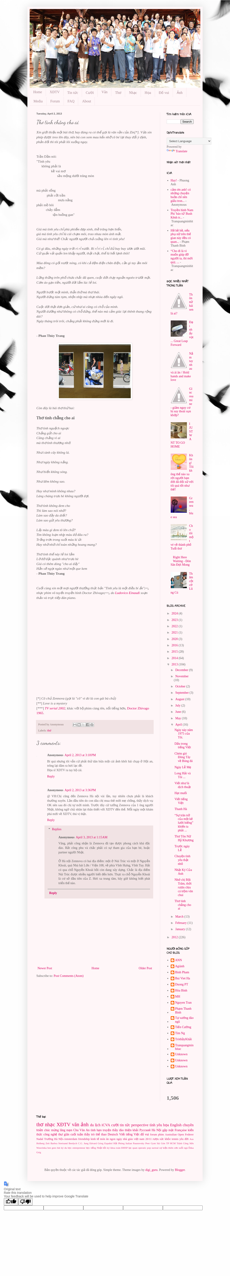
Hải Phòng (119, 1143)
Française (181, 1130)
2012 (175, 937)
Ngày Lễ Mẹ (183, 767)
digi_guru (151, 1170)
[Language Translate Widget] (189, 141)
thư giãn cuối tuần (70, 1134)
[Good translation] (11, 1201)
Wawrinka (41, 1147)
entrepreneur (79, 1147)
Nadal (39, 1139)
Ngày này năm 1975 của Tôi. (184, 733)
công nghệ (50, 1134)
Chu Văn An (81, 1130)
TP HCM (171, 1143)
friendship (84, 1139)
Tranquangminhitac (184, 1047)
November (181, 676)
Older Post (145, 968)
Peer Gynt (150, 1143)
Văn (105, 92)
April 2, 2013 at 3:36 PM (80, 790)
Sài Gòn (161, 1143)
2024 (175, 613)
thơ (49, 730)
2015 (175, 651)
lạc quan (132, 1147)
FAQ (71, 101)
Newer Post (45, 968)
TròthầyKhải (183, 1039)
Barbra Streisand (59, 1143)
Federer (189, 1134)
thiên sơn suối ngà (178, 1147)
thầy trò (89, 1134)
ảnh (84, 1124)
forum (153, 1134)
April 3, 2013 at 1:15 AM (92, 837)
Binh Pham (182, 972)
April (179, 724)
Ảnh (180, 93)
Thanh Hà (181, 809)
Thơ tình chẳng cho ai (183, 904)
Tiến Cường (183, 1027)
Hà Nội (156, 1130)
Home (37, 92)
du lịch (95, 1125)
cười (115, 1125)
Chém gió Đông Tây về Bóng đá (184, 757)
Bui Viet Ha (182, 978)
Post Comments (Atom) (69, 976)
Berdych (73, 1143)
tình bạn (96, 1130)
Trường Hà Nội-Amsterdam (60, 1139)
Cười (90, 93)
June (178, 711)
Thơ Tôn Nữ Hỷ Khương (184, 838)
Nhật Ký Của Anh (183, 871)
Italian (129, 1143)
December (182, 670)
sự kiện (163, 1147)
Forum (55, 101)
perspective (139, 1125)
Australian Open (174, 1134)
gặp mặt (168, 1130)
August (180, 699)
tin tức (125, 1125)
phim (161, 1134)
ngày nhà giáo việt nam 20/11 (134, 1139)
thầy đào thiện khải (125, 1130)
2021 (175, 632)
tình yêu (156, 1125)
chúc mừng (51, 1130)
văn (75, 1124)
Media (38, 101)
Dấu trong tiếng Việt (183, 745)
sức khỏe (165, 1139)
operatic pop (144, 1147)
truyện (107, 1130)
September (182, 692)
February (181, 923)
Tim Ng (180, 1033)
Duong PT (181, 984)
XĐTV (55, 92)
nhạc (50, 1124)
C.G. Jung (83, 1143)
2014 (175, 658)
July (178, 705)
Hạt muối (181, 793)
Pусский (144, 1130)
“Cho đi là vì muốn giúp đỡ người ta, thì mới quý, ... (182, 256)
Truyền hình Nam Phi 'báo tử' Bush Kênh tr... (182, 213)
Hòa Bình (181, 990)
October (180, 686)
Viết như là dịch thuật (183, 785)
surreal (155, 1147)
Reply (51, 776)
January (180, 929)
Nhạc (133, 93)
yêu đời (183, 1139)
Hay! (174, 180)
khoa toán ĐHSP (119, 1147)
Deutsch (113, 1134)
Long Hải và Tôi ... (183, 775)
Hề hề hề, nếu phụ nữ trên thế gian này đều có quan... (181, 236)
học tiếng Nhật (94, 1147)
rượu (156, 1139)
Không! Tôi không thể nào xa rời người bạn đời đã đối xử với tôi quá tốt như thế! (182, 472)
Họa (148, 93)
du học (68, 1147)
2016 (175, 645)
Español (108, 1143)
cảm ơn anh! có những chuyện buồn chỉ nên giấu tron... (181, 195)
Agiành (179, 966)
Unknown (181, 1054)
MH (177, 996)
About (86, 101)
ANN (178, 960)
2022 (175, 626)
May (178, 718)
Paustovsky (138, 1143)
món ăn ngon (107, 1139)
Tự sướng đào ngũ (184, 1019)
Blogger (180, 1170)
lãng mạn (66, 1130)
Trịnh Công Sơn (185, 1143)
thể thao (101, 1134)
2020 (175, 639)
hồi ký (106, 1147)
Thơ (118, 93)
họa (166, 1125)
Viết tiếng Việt (181, 801)
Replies (56, 829)
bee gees (51, 1147)
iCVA (106, 1125)
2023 (175, 620)
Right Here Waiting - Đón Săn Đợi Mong (181, 561)
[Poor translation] (25, 1201)
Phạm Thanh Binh (183, 1010)
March (179, 916)
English (175, 1125)
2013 (175, 664)
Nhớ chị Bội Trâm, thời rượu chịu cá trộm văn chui (184, 887)
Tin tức (72, 93)
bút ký (60, 1147)
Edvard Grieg (96, 1143)
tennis (175, 1139)
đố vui (144, 1134)
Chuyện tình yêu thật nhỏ (182, 859)
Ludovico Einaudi (127, 593)
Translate (177, 151)
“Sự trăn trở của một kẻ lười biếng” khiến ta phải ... (184, 823)
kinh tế (95, 1139)
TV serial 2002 (55, 708)
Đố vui (164, 93)
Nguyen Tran (183, 1002)
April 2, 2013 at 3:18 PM (80, 755)
